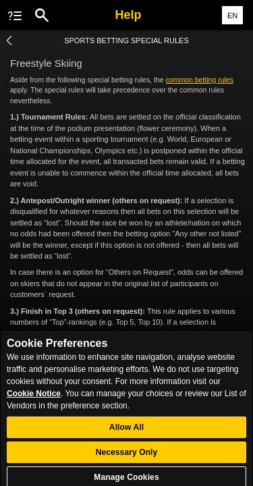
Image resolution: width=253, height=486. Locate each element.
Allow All (126, 433)
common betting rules (199, 80)
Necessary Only (127, 458)
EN (232, 15)
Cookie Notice (34, 399)
